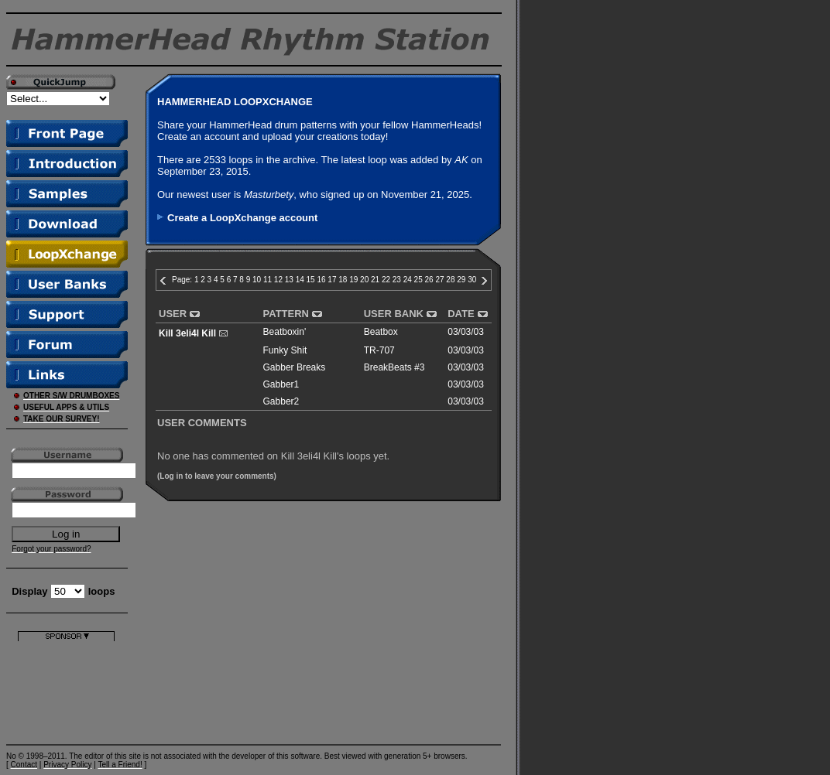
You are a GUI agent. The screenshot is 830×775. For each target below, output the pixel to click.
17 (332, 279)
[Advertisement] (66, 689)
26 (429, 279)
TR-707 (379, 350)
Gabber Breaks (294, 367)
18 (342, 279)
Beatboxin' (285, 331)
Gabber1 (281, 384)
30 (472, 279)
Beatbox (381, 331)
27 (439, 279)
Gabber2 (281, 401)
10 (256, 279)
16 (321, 279)
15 (311, 279)
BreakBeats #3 (394, 367)
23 (397, 279)
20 (364, 279)
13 (289, 279)
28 (450, 279)
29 (461, 279)
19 (353, 279)
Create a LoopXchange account (242, 218)
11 (267, 279)
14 (300, 279)
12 (278, 279)
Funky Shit (285, 350)
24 (407, 279)
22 (386, 279)
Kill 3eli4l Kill (187, 333)
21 (375, 279)
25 (418, 279)
